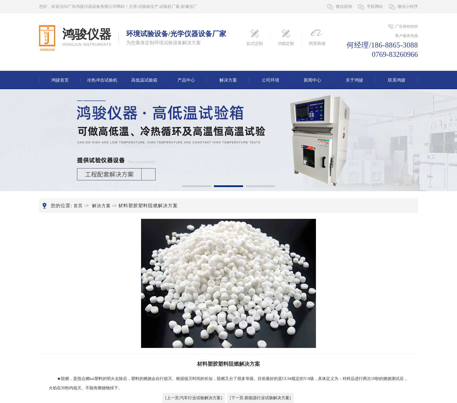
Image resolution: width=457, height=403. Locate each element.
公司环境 (270, 80)
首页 (78, 205)
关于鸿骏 (354, 80)
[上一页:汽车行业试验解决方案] (193, 398)
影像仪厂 (189, 6)
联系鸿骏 (396, 80)
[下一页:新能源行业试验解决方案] (260, 398)
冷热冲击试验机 (102, 80)
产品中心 (186, 80)
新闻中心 (312, 80)
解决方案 (228, 80)
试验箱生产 (148, 6)
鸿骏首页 (60, 80)
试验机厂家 (169, 6)
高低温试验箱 (144, 80)
